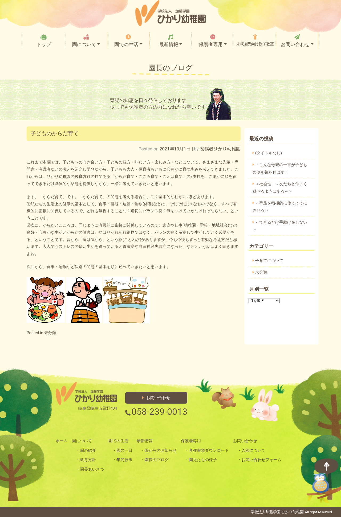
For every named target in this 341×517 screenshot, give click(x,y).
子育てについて (269, 260)
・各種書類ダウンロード (207, 450)
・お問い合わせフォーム (259, 459)
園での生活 (128, 40)
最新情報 (170, 40)
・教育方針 (86, 459)
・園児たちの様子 (201, 459)
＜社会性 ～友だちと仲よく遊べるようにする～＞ (280, 188)
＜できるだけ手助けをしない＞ (280, 226)
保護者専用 (213, 40)
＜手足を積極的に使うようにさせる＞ (280, 207)
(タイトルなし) (268, 153)
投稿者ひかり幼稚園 (220, 148)
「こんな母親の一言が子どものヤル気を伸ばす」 (280, 168)
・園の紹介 (86, 450)
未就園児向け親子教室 (255, 40)
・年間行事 (122, 459)
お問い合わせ (297, 40)
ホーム (62, 440)
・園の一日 (122, 450)
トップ (44, 40)
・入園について (251, 450)
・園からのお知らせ (159, 450)
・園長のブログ (155, 459)
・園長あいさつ (90, 469)
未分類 (50, 332)
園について (86, 40)
